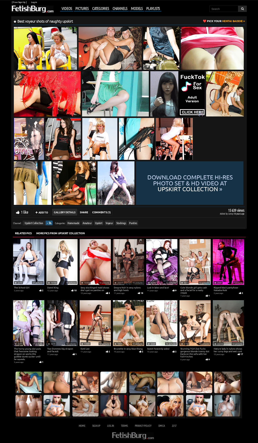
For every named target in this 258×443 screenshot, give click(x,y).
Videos (67, 8)
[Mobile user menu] (107, 9)
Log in (34, 2)
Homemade (73, 223)
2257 (174, 425)
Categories (100, 8)
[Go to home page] (32, 9)
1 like (24, 212)
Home (82, 425)
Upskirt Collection (34, 223)
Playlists (153, 8)
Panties (133, 223)
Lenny (231, 213)
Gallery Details (65, 212)
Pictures (81, 8)
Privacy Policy (143, 425)
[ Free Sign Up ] (19, 2)
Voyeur (109, 223)
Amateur (87, 223)
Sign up (96, 425)
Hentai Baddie (225, 21)
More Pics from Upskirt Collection (60, 233)
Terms (124, 425)
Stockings (121, 223)
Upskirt (98, 223)
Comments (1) (101, 212)
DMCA (161, 425)
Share (84, 212)
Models (137, 8)
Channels (120, 8)
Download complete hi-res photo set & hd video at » (190, 183)
